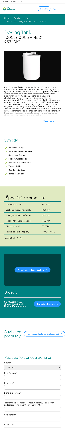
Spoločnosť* (10, 415)
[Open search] (54, 8)
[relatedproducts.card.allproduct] (44, 334)
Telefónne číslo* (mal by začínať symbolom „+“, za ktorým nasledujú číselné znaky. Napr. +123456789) (29, 404)
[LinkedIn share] (21, 238)
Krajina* (7, 363)
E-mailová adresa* (12, 393)
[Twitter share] (17, 238)
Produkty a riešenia (22, 18)
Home (7, 18)
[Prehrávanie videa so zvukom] (32, 269)
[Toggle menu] (60, 9)
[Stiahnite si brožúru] (47, 304)
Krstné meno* (10, 373)
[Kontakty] (44, 8)
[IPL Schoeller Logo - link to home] (9, 8)
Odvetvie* (9, 424)
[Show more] (52, 121)
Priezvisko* (9, 383)
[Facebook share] (14, 238)
